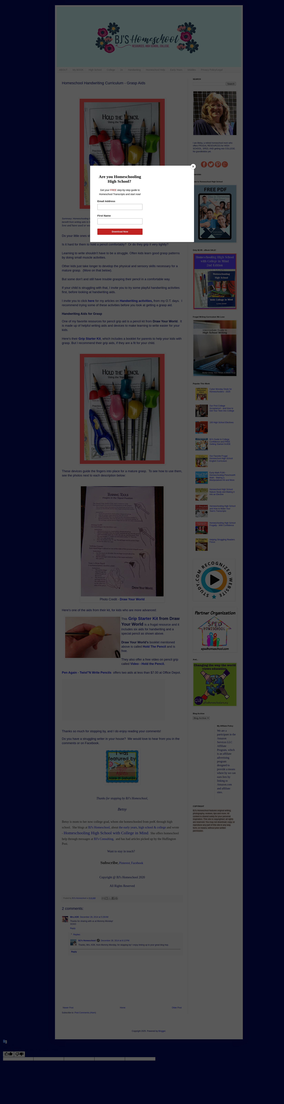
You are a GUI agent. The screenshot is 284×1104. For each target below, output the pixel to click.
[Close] (193, 166)
